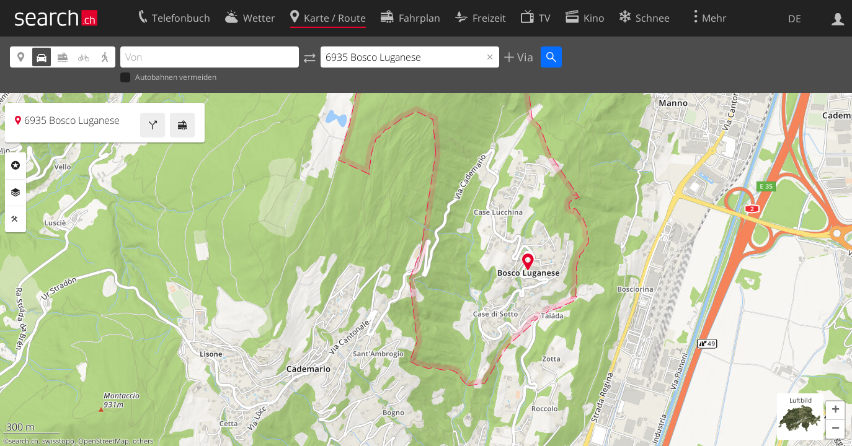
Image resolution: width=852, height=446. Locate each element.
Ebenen (15, 193)
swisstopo (58, 441)
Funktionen (15, 219)
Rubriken (15, 165)
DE (794, 18)
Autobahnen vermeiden (168, 77)
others (143, 441)
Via (523, 57)
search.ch (23, 441)
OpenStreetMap (103, 441)
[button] (835, 410)
